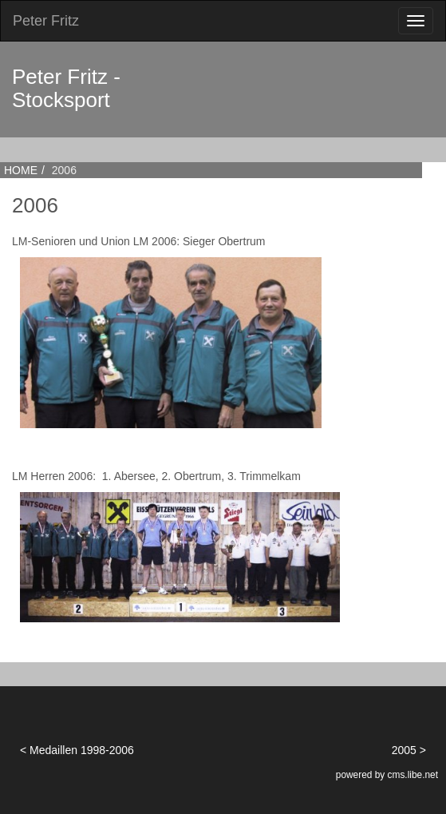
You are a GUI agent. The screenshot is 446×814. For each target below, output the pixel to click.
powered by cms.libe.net (387, 774)
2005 (404, 750)
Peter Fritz (46, 21)
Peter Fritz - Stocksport (66, 88)
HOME (20, 170)
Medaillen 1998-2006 (82, 750)
